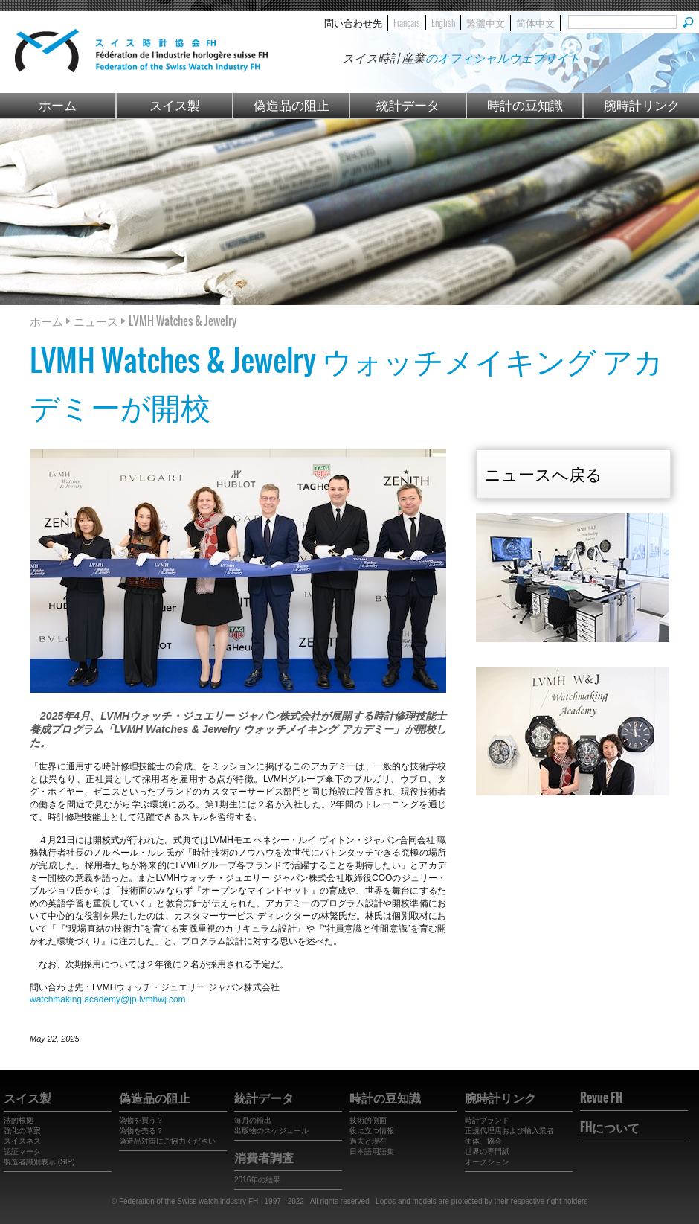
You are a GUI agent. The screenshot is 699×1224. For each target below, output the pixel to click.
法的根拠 (18, 1120)
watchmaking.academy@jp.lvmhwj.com (108, 999)
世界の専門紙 (487, 1151)
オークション (487, 1162)
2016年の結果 (257, 1180)
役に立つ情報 (372, 1131)
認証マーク (22, 1151)
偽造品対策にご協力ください (167, 1141)
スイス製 (174, 104)
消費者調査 (264, 1157)
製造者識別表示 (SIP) (39, 1162)
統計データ (407, 104)
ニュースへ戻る (543, 473)
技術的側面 (368, 1120)
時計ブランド (487, 1120)
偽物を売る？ (141, 1131)
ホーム (58, 104)
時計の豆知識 (525, 104)
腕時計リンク (642, 104)
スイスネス (22, 1141)
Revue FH (601, 1097)
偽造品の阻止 (291, 104)
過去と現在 (368, 1141)
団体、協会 (483, 1141)
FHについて (610, 1127)
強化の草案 (22, 1131)
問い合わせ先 (353, 22)
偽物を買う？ (141, 1120)
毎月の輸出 (252, 1120)
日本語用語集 (372, 1151)
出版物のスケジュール (271, 1131)
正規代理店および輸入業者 (509, 1131)
